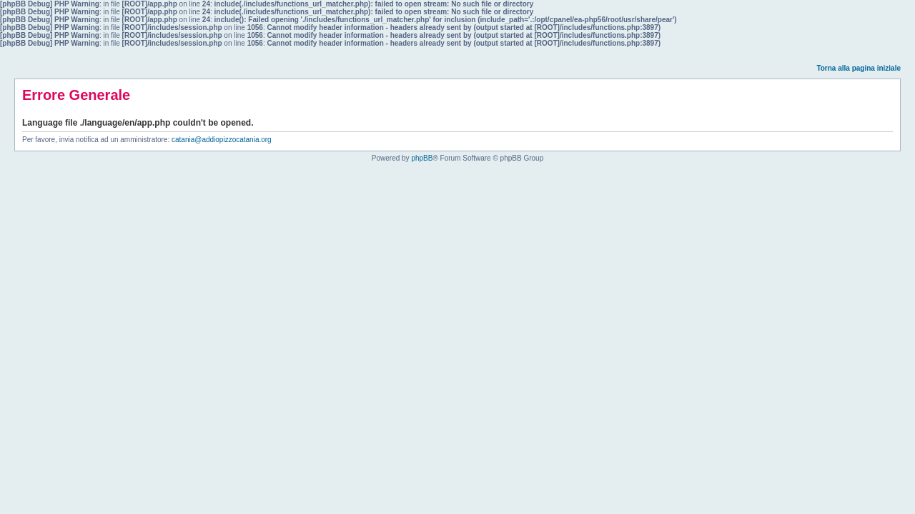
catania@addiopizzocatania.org (222, 139)
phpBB (421, 158)
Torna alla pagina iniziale (858, 68)
